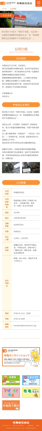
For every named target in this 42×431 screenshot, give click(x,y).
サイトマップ (6, 425)
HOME (4, 9)
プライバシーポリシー (19, 425)
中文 (38, 425)
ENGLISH (30, 425)
